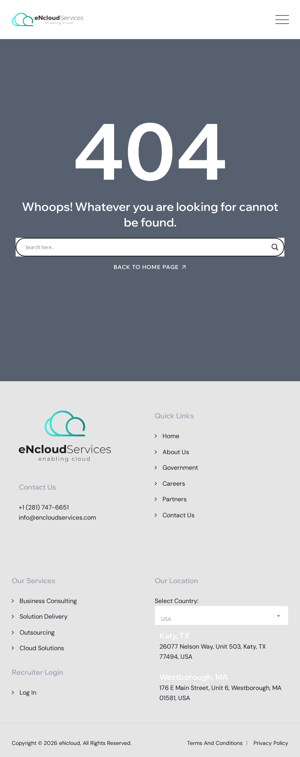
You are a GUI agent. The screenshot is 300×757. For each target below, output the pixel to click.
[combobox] (221, 615)
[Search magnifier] (275, 247)
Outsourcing (37, 632)
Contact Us (178, 515)
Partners (174, 499)
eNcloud (69, 742)
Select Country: (176, 601)
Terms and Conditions (215, 742)
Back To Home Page (146, 267)
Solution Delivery (44, 616)
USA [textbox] (166, 619)
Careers (173, 483)
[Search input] (146, 247)
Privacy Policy (271, 742)
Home (170, 436)
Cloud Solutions (42, 648)
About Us (175, 452)
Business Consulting (48, 601)
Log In (28, 692)
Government (180, 467)
